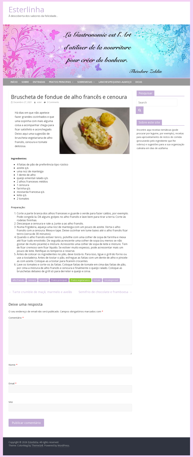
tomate (97, 280)
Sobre (25, 81)
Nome (13, 364)
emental (43, 280)
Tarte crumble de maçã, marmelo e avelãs (40, 292)
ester (39, 102)
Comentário (16, 317)
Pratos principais (60, 81)
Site (11, 402)
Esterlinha (26, 9)
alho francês (18, 280)
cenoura (32, 280)
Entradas (39, 81)
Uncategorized (111, 280)
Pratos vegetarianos (80, 280)
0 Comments (51, 102)
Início (14, 81)
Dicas (138, 81)
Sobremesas (84, 81)
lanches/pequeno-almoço (115, 81)
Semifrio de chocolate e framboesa (105, 292)
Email (12, 383)
